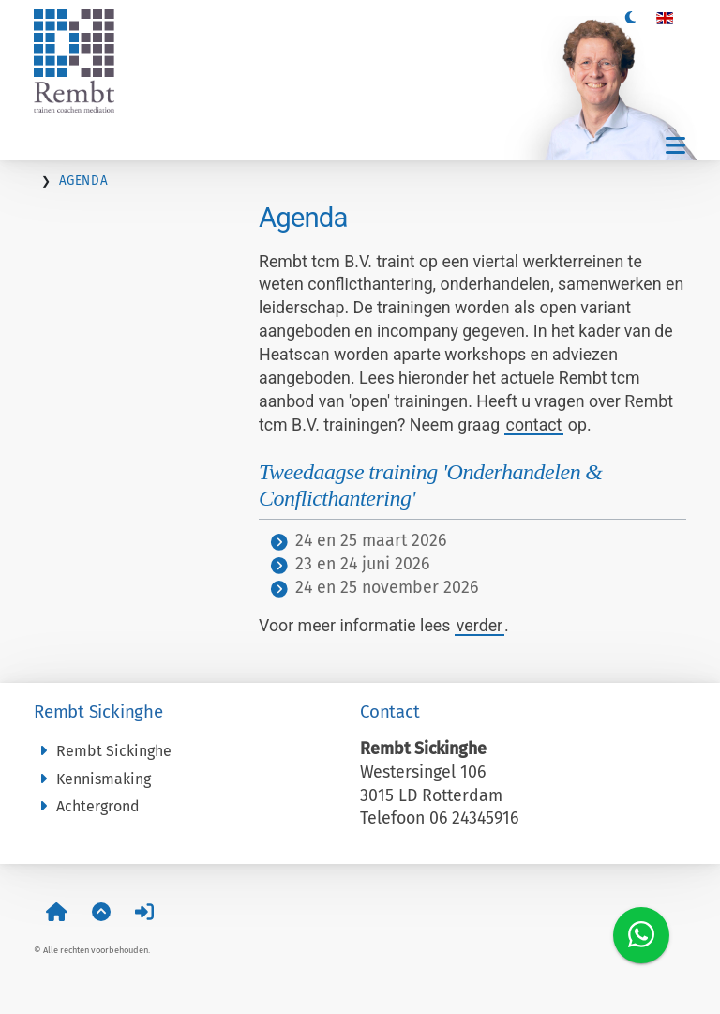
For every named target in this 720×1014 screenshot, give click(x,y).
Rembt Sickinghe (103, 751)
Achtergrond (87, 806)
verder (479, 625)
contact (534, 425)
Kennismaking (92, 779)
